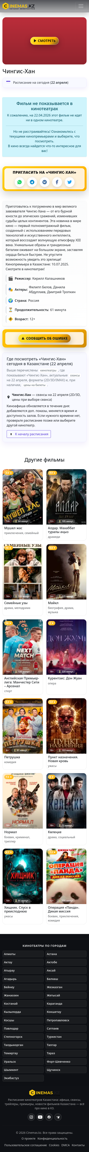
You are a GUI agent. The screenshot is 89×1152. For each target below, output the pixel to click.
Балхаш (52, 979)
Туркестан (54, 1037)
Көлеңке (55, 832)
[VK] (45, 182)
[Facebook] (57, 182)
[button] (44, 40)
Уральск (10, 1061)
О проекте (29, 1138)
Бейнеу (9, 987)
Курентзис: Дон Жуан (65, 678)
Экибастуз (11, 1078)
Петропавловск (58, 1020)
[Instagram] (31, 1117)
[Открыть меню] (81, 6)
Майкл (53, 603)
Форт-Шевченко (58, 1061)
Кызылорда (12, 1012)
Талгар (52, 1045)
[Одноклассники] (58, 1117)
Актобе (52, 962)
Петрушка (12, 757)
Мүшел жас (13, 528)
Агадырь (10, 979)
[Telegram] (32, 182)
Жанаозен (11, 995)
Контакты (78, 1145)
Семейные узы (16, 603)
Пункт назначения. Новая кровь (63, 759)
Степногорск (13, 1037)
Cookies (54, 1145)
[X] (70, 182)
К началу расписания (28, 434)
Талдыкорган (13, 1045)
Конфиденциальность (52, 1138)
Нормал (10, 832)
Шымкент (11, 1070)
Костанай (11, 1003)
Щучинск (53, 1070)
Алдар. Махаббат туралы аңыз (61, 530)
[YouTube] (40, 1117)
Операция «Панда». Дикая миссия (63, 909)
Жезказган (54, 987)
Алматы (9, 954)
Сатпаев (53, 1028)
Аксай (51, 970)
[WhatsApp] (20, 182)
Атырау (9, 970)
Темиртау (11, 1053)
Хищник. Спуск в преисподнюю (17, 909)
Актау (8, 962)
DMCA (65, 1145)
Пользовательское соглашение (25, 1145)
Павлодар (11, 1028)
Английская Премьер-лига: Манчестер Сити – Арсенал (21, 682)
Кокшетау (54, 1012)
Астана (52, 954)
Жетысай (53, 995)
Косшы (9, 1020)
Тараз (51, 1053)
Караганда (54, 1003)
